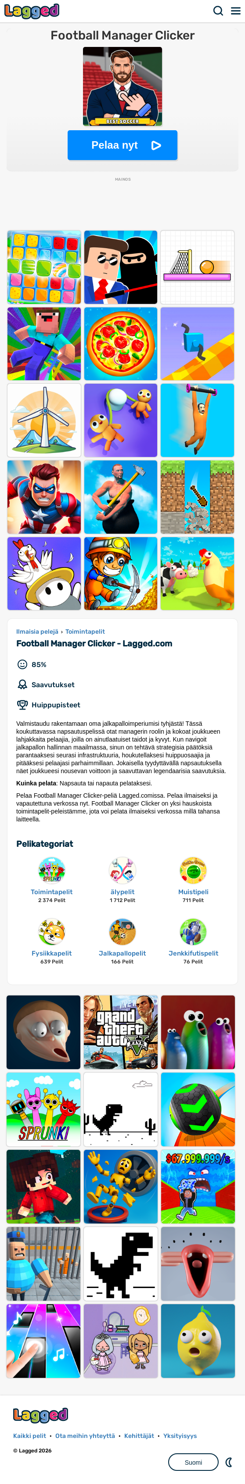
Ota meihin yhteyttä (85, 1436)
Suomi (193, 1462)
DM (229, 1462)
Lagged (32, 11)
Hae (218, 11)
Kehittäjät (139, 1436)
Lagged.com (41, 1415)
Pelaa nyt (114, 145)
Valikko (236, 11)
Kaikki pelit (29, 1436)
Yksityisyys (180, 1436)
